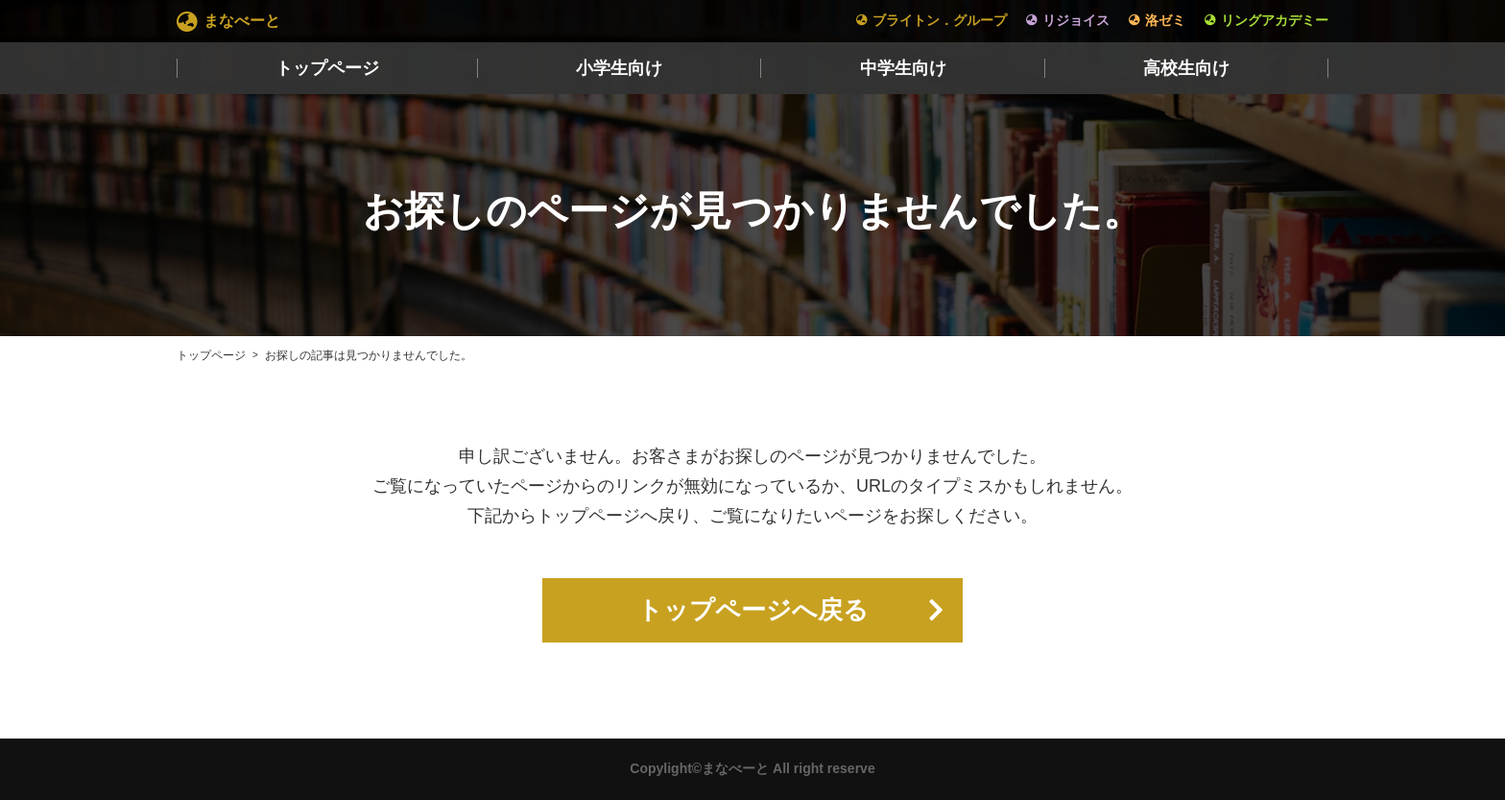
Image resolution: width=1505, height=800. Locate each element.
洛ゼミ (1165, 20)
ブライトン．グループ (939, 20)
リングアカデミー (1274, 20)
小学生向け (619, 68)
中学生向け (903, 68)
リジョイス (1076, 20)
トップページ (327, 68)
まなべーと (241, 20)
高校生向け (1186, 68)
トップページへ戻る (753, 610)
